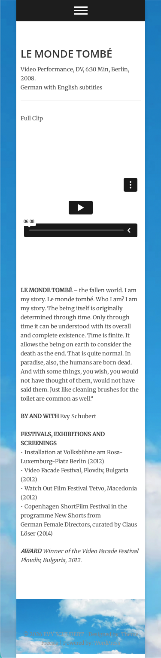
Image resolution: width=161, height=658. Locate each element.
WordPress (107, 643)
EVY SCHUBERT (63, 634)
